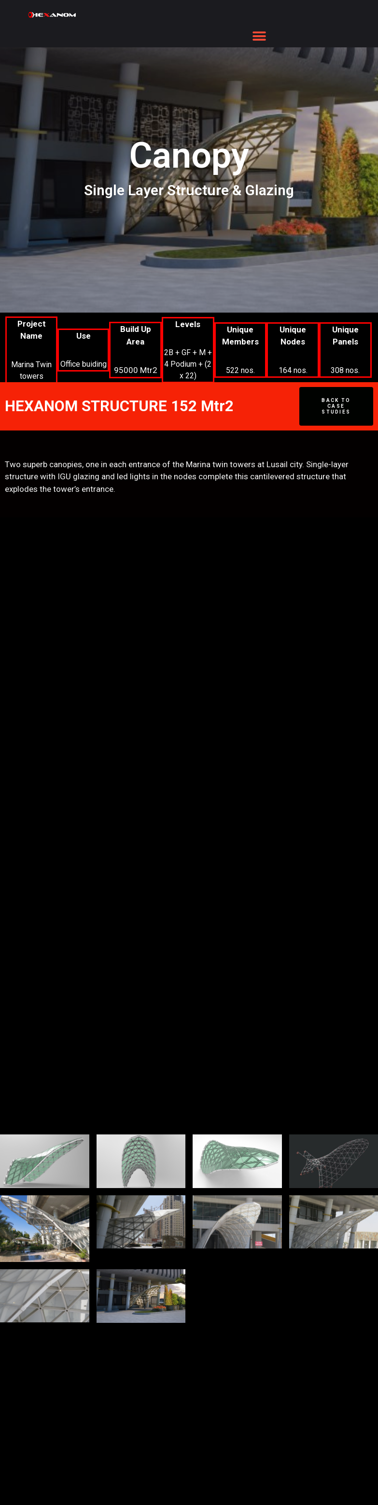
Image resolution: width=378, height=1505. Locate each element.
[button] (259, 36)
